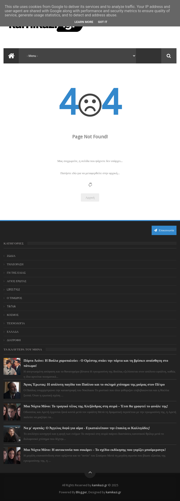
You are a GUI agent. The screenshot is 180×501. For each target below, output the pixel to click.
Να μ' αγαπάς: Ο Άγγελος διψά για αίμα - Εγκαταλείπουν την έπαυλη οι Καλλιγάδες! (87, 428)
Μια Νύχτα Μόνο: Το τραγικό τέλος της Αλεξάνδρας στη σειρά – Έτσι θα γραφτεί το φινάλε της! (96, 406)
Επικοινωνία (164, 230)
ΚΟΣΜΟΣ (13, 315)
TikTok (11, 306)
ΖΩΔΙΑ (11, 256)
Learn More (84, 22)
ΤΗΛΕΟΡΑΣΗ (15, 264)
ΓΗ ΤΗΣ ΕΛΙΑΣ (16, 272)
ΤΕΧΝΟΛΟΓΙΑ (16, 323)
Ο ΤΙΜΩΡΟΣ (14, 298)
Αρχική (90, 197)
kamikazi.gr (99, 485)
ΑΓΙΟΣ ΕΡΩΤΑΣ (16, 281)
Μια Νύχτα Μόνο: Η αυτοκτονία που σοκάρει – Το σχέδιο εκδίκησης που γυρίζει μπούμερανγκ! (95, 450)
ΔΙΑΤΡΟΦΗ (14, 340)
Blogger (81, 492)
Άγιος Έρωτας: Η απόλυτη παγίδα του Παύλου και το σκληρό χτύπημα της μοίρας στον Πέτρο (94, 384)
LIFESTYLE (13, 289)
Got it (102, 22)
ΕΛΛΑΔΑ (13, 331)
